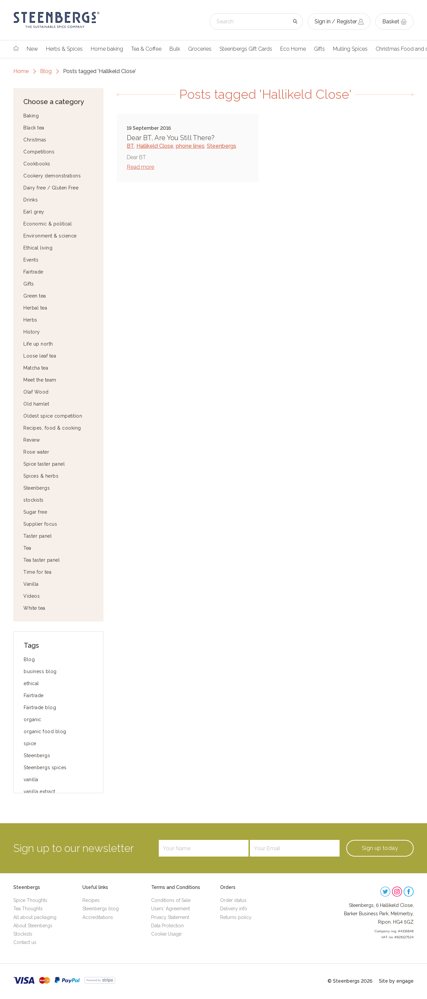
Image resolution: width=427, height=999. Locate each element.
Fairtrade (33, 272)
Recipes (91, 900)
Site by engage (396, 981)
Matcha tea (35, 368)
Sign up (380, 848)
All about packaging (34, 917)
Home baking (107, 49)
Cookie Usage (166, 934)
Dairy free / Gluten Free (50, 187)
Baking (31, 115)
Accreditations (97, 917)
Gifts (319, 49)
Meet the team (39, 380)
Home (21, 71)
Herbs (30, 320)
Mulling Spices (350, 49)
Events (30, 260)
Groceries (199, 49)
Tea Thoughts (28, 908)
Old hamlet (36, 404)
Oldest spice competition (52, 416)
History (31, 332)
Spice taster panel (44, 464)
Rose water (36, 452)
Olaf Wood (36, 392)
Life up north (38, 344)
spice (30, 743)
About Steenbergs (32, 925)
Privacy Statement (170, 917)
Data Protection (167, 925)
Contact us (24, 942)
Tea (27, 548)
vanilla (31, 779)
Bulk (174, 49)
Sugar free (35, 512)
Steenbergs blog (100, 908)
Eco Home (293, 49)
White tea (34, 608)
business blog (40, 671)
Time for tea (37, 572)
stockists (33, 500)
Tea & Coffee (146, 49)
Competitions (38, 151)
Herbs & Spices (64, 49)
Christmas (34, 139)
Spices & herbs (40, 476)
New (32, 49)
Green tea (34, 296)
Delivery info (233, 908)
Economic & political (47, 223)
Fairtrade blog (40, 707)
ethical (31, 683)
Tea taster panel (41, 560)
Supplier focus (40, 524)
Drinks (30, 199)
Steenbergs (36, 488)
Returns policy (236, 917)
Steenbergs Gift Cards (246, 49)
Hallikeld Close (154, 146)
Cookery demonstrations (52, 175)
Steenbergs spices (45, 767)
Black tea (33, 127)
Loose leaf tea (39, 356)
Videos (31, 596)
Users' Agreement (170, 908)
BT (130, 146)
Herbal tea (35, 308)
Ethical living (37, 248)
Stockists (22, 934)
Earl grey (33, 211)
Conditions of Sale (170, 900)
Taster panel (37, 536)
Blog (46, 71)
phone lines (190, 146)
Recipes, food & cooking (52, 428)
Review (31, 440)
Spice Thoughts (30, 900)
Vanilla (31, 584)
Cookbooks (36, 163)
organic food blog (45, 731)
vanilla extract (39, 791)
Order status (233, 900)
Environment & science (50, 235)
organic (32, 719)
